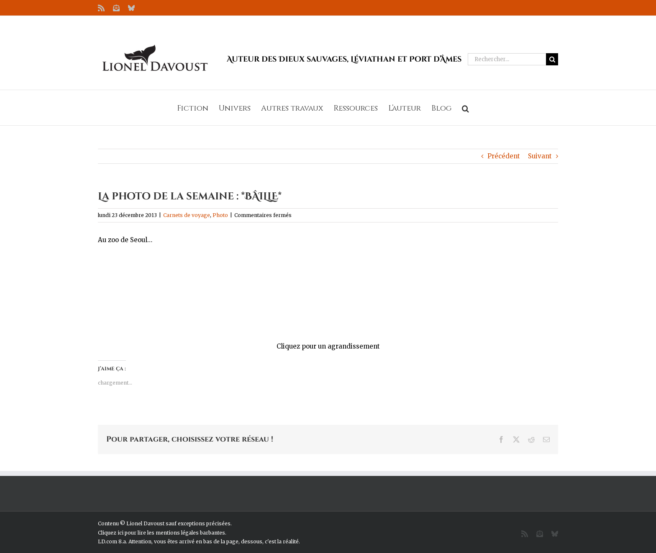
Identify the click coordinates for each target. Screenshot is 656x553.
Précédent (503, 156)
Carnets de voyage (186, 215)
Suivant (540, 156)
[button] (465, 107)
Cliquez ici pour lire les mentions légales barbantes (161, 533)
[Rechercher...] (507, 59)
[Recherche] (552, 59)
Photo (220, 215)
